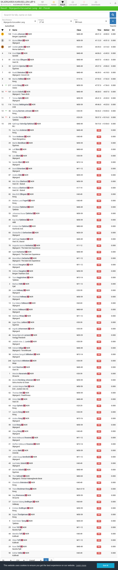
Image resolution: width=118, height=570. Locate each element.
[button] (109, 3)
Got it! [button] (105, 565)
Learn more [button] (81, 565)
